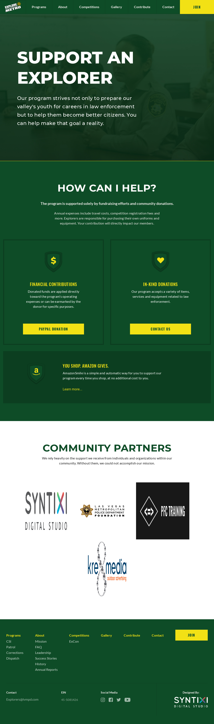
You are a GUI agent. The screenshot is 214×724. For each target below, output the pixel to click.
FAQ (38, 647)
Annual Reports (46, 669)
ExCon (74, 641)
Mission (41, 641)
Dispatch (12, 658)
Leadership (43, 653)
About (62, 7)
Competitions (89, 7)
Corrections (14, 653)
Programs (39, 7)
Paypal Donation (53, 329)
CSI (8, 641)
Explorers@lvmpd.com (22, 699)
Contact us (160, 329)
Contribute (142, 7)
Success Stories (46, 658)
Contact (168, 7)
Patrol (10, 647)
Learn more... (72, 389)
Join (191, 635)
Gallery (116, 7)
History (40, 664)
